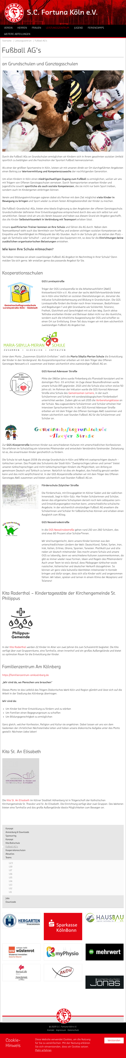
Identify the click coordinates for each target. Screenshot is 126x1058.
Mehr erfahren (43, 1050)
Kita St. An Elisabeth (18, 800)
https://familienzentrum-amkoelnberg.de (25, 675)
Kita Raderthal (18, 647)
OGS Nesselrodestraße (61, 530)
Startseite (6, 41)
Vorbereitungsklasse (107, 400)
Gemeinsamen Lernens (81, 393)
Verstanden (114, 1040)
